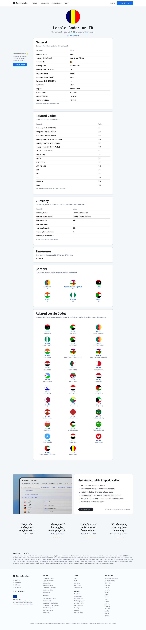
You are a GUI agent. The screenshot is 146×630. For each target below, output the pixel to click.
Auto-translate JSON (49, 598)
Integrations (45, 3)
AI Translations (48, 585)
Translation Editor (48, 578)
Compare (77, 583)
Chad (86, 32)
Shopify (107, 613)
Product (35, 3)
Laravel (107, 588)
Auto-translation (48, 581)
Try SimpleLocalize (20, 65)
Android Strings (110, 581)
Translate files (47, 601)
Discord (16, 585)
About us (77, 594)
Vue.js (107, 597)
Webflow (107, 615)
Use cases (46, 612)
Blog (75, 578)
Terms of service (79, 603)
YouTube (17, 582)
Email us (17, 587)
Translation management (51, 605)
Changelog (46, 592)
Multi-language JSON (111, 578)
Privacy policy (78, 598)
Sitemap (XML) (107, 623)
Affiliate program (79, 601)
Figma (107, 602)
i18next (107, 604)
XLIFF (106, 599)
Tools (75, 581)
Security (76, 608)
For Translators (48, 610)
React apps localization (50, 603)
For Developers (48, 608)
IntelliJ (107, 611)
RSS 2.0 (102, 623)
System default (18, 591)
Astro (106, 595)
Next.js (107, 592)
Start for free (125, 3)
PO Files (107, 585)
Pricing (66, 3)
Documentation (56, 3)
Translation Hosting (49, 588)
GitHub (16, 580)
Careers (76, 610)
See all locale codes (73, 35)
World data (77, 585)
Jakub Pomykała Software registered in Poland (50, 623)
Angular (107, 590)
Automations (47, 583)
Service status (78, 612)
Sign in (113, 3)
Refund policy (78, 605)
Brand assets (78, 596)
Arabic (73, 32)
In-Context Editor (48, 590)
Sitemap (114, 623)
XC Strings (108, 583)
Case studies (78, 588)
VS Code (107, 608)
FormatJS (107, 606)
